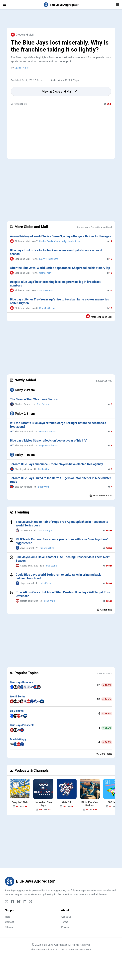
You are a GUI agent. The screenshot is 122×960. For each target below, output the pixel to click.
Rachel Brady (46, 241)
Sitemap (9, 927)
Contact (9, 921)
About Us (66, 916)
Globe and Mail (22, 35)
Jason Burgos (45, 530)
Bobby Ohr (43, 469)
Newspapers (19, 104)
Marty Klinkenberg (48, 259)
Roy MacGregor (47, 308)
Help (7, 916)
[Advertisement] (61, 18)
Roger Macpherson (48, 445)
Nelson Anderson (47, 431)
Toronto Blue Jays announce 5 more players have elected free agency (56, 464)
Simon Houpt (46, 290)
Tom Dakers (43, 404)
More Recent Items (100, 495)
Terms (64, 921)
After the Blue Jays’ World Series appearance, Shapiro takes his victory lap (60, 268)
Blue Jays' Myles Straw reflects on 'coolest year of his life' (48, 440)
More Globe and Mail (99, 316)
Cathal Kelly (21, 67)
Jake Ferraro (46, 583)
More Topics (104, 753)
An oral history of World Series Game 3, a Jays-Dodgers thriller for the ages (60, 236)
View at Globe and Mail (60, 92)
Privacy (65, 927)
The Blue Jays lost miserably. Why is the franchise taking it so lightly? (60, 46)
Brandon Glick (47, 548)
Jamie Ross (74, 241)
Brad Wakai (51, 565)
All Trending (104, 609)
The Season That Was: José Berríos (34, 399)
